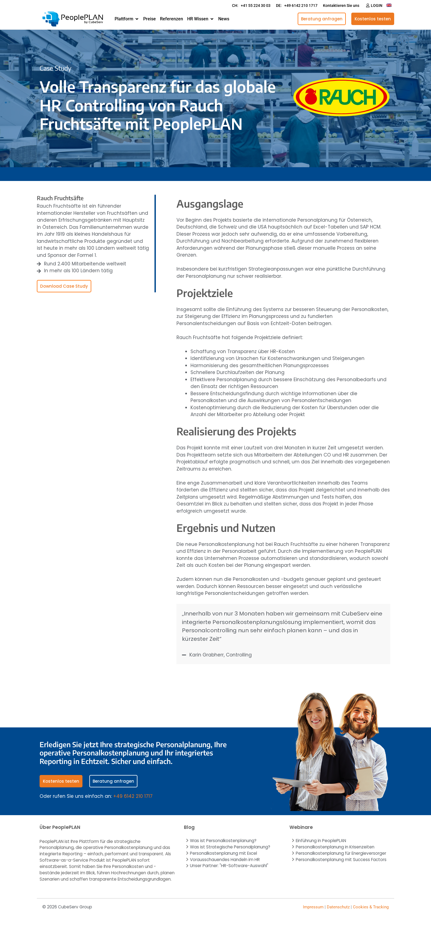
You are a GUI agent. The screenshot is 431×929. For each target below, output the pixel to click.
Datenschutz (338, 907)
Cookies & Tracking (371, 907)
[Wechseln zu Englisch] (388, 4)
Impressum (313, 907)
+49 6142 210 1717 (133, 796)
